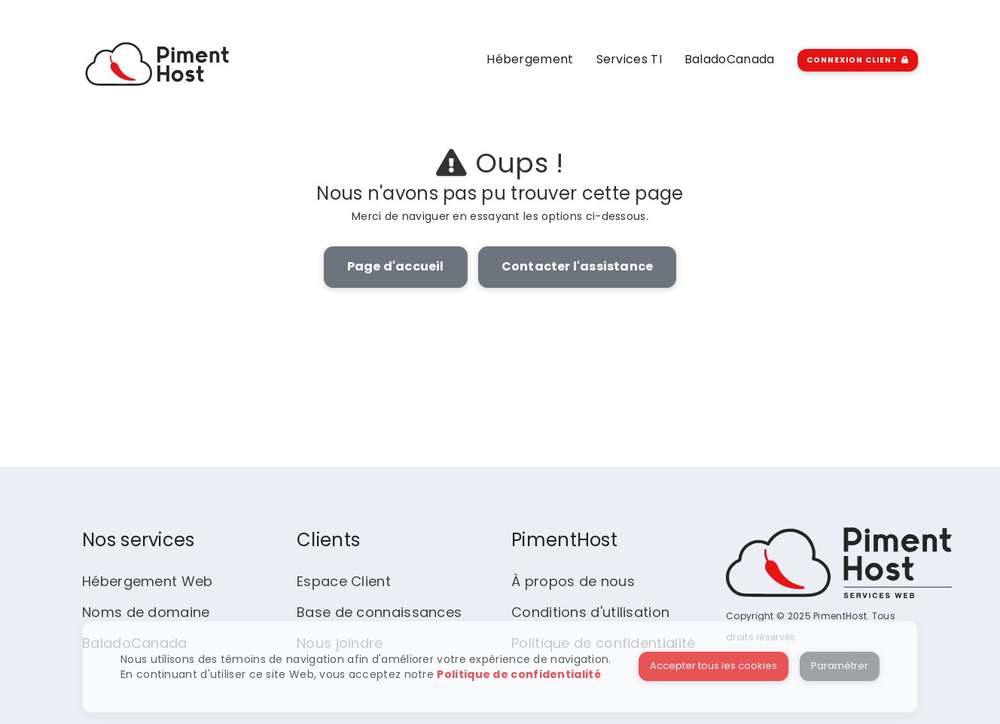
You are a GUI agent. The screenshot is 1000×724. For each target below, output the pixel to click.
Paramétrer (839, 665)
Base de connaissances (379, 612)
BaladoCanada (729, 59)
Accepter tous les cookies (713, 665)
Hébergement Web (147, 581)
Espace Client (344, 581)
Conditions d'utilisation (590, 612)
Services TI (629, 59)
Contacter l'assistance (577, 266)
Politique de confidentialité (518, 674)
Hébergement (529, 59)
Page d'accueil (395, 266)
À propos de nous (573, 581)
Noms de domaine (146, 612)
